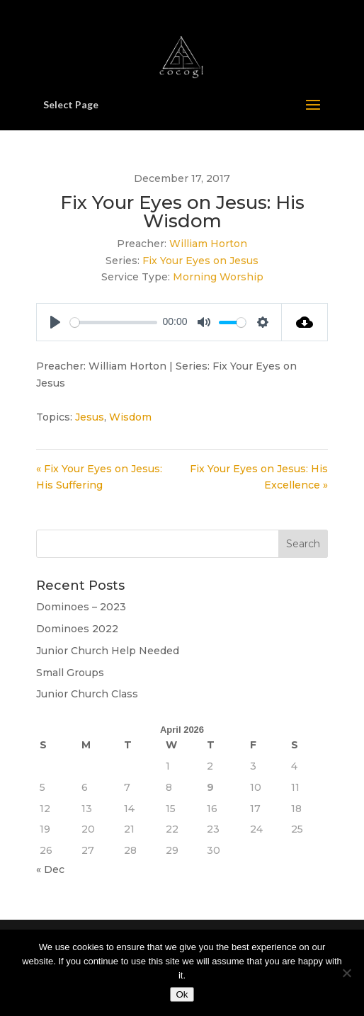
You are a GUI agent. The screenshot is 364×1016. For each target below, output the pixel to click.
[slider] (113, 322)
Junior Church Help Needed (107, 650)
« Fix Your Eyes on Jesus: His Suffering (99, 477)
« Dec (50, 869)
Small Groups (70, 672)
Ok (182, 994)
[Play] (55, 322)
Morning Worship (218, 276)
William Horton (208, 243)
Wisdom (130, 417)
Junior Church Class (87, 693)
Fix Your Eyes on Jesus (200, 260)
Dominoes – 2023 (81, 606)
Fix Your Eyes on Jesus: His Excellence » (259, 477)
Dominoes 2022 (77, 628)
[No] (346, 973)
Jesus (89, 417)
